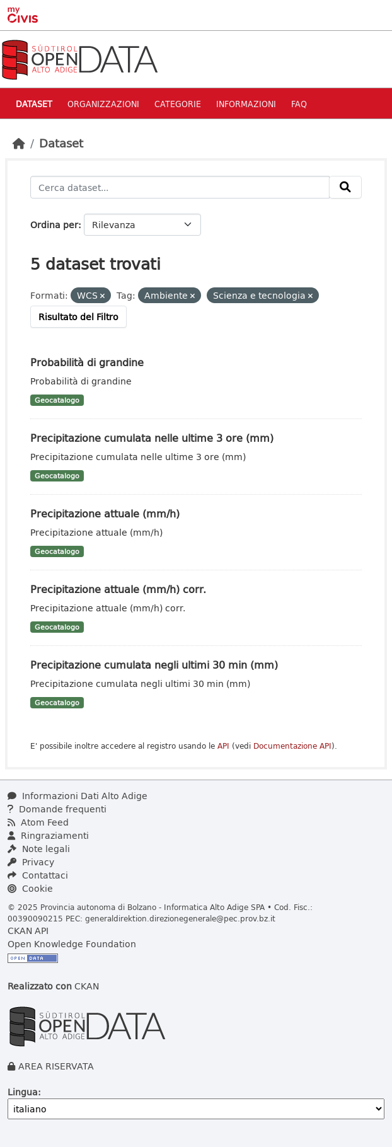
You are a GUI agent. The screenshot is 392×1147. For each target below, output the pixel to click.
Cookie (30, 888)
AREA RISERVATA (56, 1066)
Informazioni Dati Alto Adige (77, 795)
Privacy (31, 861)
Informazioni (246, 103)
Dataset (34, 103)
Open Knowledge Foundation (72, 943)
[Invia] (345, 187)
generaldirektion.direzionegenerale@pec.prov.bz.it (180, 918)
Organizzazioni (103, 103)
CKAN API (28, 930)
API (223, 746)
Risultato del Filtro (78, 316)
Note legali (39, 848)
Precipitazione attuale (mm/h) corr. (118, 589)
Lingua (23, 1091)
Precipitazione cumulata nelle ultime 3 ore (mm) (152, 438)
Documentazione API (292, 746)
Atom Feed (38, 822)
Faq (299, 103)
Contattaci (38, 875)
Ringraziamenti (48, 835)
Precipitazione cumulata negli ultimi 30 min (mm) (154, 664)
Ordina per (54, 224)
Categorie (177, 103)
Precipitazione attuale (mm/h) (105, 513)
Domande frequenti (57, 809)
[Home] (19, 143)
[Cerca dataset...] (180, 187)
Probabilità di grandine (87, 362)
